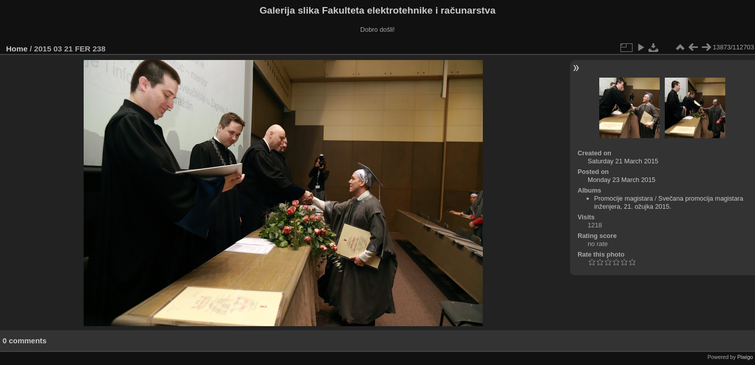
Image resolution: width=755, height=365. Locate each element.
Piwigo (745, 357)
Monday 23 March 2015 (621, 180)
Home (17, 48)
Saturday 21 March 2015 (623, 161)
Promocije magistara (623, 198)
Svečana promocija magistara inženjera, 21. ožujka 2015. (668, 202)
